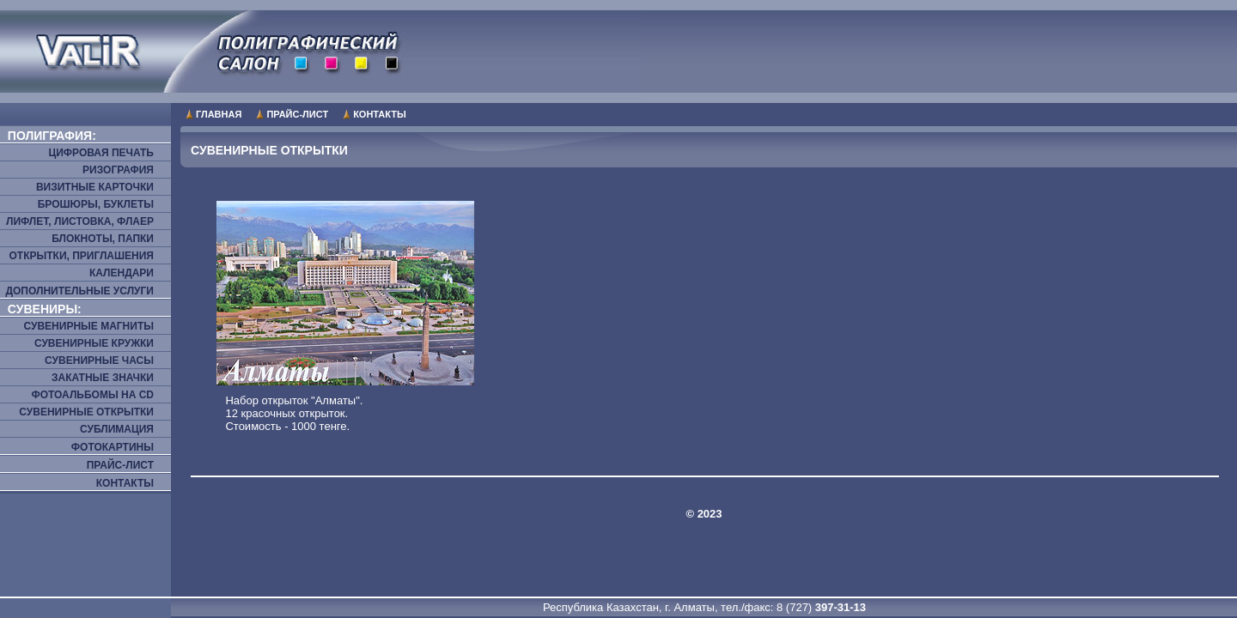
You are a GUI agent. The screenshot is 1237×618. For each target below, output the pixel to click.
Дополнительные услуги (79, 291)
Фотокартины (112, 447)
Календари (121, 273)
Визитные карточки (95, 187)
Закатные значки (103, 378)
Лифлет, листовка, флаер (80, 221)
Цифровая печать (101, 153)
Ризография (118, 170)
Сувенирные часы (99, 360)
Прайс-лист (297, 114)
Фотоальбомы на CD (92, 395)
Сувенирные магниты (88, 326)
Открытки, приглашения (81, 256)
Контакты (379, 114)
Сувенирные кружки (94, 343)
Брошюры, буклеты (96, 204)
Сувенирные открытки (86, 412)
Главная (218, 114)
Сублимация (117, 429)
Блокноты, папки (103, 239)
